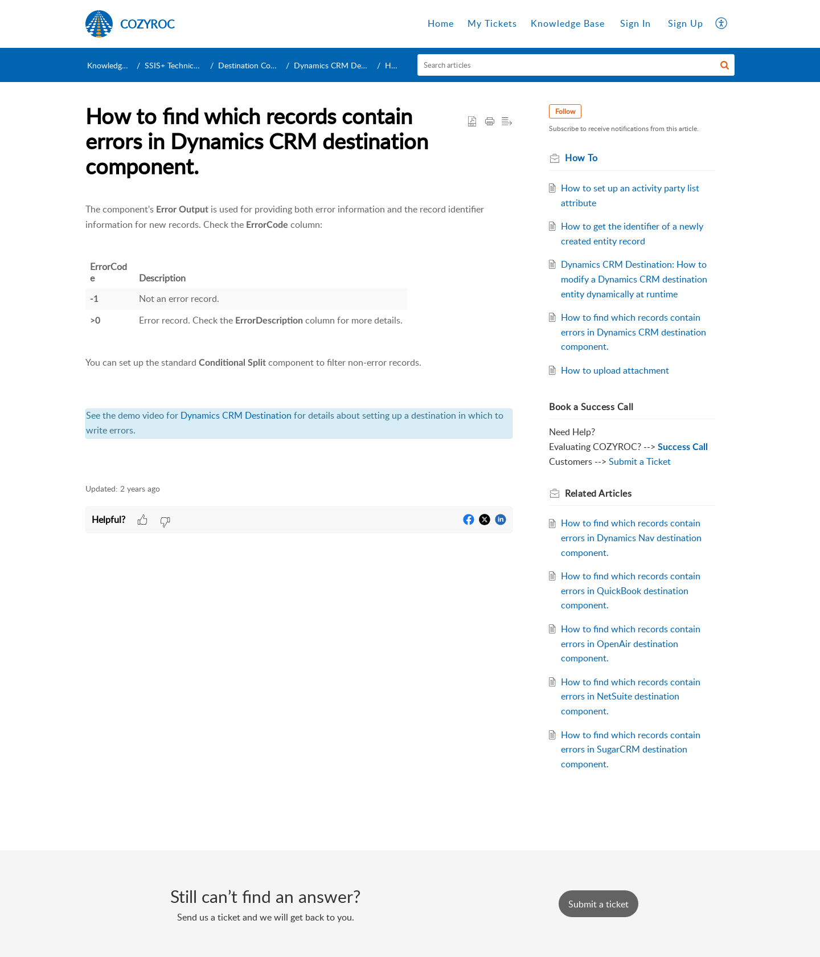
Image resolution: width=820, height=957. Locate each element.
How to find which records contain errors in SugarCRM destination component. (630, 749)
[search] (576, 65)
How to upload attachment (615, 370)
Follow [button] (565, 111)
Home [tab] (441, 23)
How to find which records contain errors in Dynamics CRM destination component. (633, 332)
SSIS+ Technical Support (188, 65)
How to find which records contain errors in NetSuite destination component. (630, 696)
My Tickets (492, 23)
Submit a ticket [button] (598, 904)
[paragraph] (298, 336)
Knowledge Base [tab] (568, 23)
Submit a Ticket (640, 461)
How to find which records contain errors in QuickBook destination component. (630, 590)
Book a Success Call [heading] (591, 406)
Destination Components (265, 65)
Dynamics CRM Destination (348, 65)
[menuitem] (635, 24)
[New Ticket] (598, 904)
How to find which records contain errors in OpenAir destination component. (630, 643)
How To (398, 65)
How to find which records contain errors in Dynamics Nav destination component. (631, 537)
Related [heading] (598, 493)
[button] (722, 24)
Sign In (635, 23)
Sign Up (685, 23)
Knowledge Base (116, 65)
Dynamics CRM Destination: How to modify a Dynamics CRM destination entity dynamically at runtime (634, 279)
